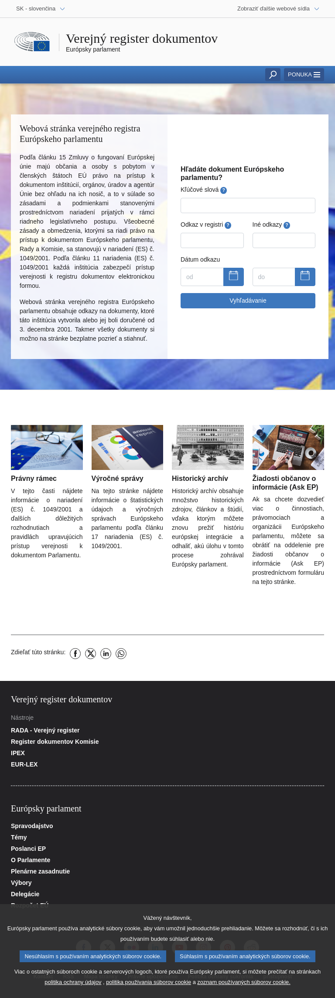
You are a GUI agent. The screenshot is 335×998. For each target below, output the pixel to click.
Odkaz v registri (206, 224)
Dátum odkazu (200, 259)
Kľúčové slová (204, 189)
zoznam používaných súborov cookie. (243, 987)
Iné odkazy (271, 224)
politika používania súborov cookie (148, 987)
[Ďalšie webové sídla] (278, 8)
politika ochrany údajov (72, 987)
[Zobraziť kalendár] (233, 277)
